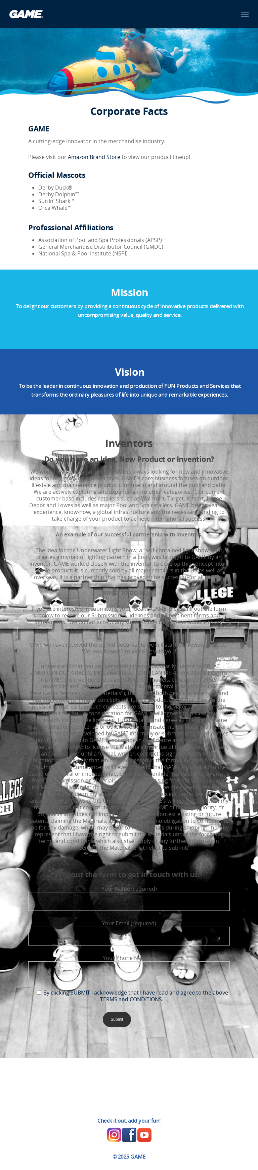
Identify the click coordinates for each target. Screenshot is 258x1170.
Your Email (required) (129, 932)
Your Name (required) (129, 898)
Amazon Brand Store (94, 157)
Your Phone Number (129, 967)
